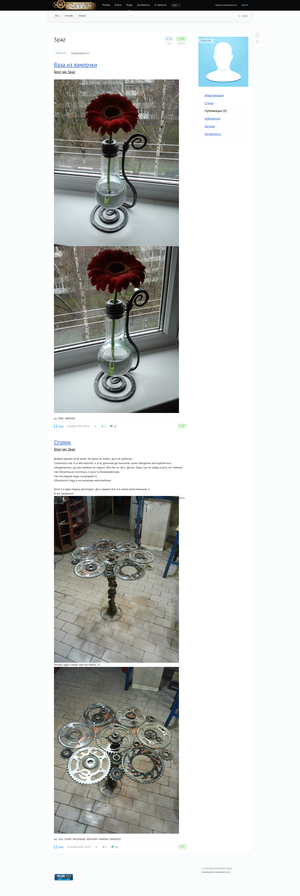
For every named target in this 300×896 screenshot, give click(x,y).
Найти (245, 16)
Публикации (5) (216, 111)
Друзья (210, 126)
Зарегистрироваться (226, 5)
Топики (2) (60, 53)
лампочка (70, 418)
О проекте (160, 5)
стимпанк (103, 838)
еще (174, 5)
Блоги (118, 5)
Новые (82, 15)
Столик (62, 442)
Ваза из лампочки (75, 64)
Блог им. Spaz (64, 71)
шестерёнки (79, 838)
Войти (245, 5)
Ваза (61, 418)
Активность (143, 5)
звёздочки (92, 838)
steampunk (115, 838)
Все (57, 15)
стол (60, 838)
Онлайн (69, 15)
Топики (106, 5)
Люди (129, 5)
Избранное (212, 118)
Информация (214, 95)
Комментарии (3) (80, 53)
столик (67, 838)
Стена (209, 103)
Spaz (61, 426)
